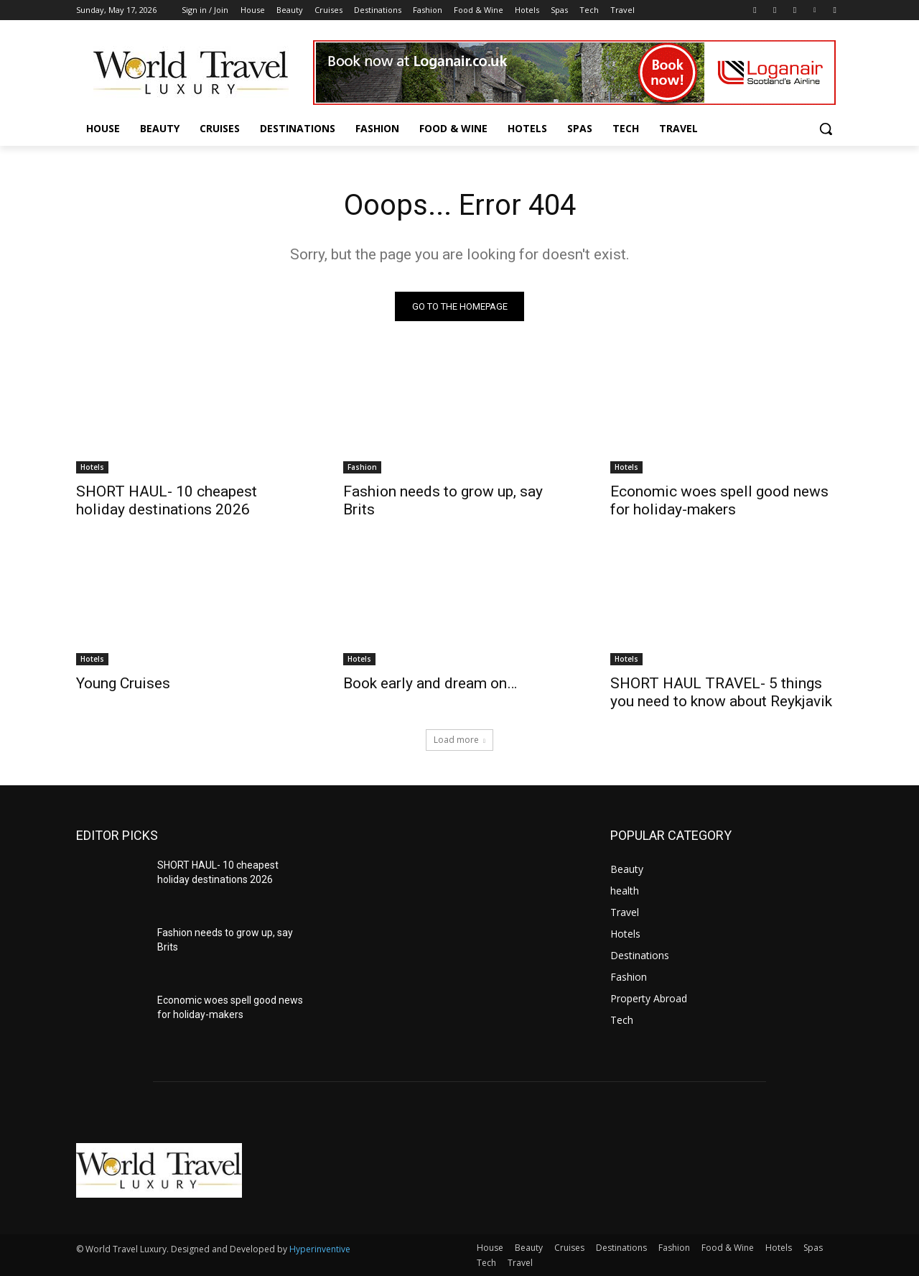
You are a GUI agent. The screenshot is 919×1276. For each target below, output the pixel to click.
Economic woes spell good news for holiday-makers (719, 500)
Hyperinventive (319, 1249)
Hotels (92, 467)
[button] (825, 128)
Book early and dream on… (430, 683)
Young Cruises (123, 683)
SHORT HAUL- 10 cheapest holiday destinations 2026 (166, 500)
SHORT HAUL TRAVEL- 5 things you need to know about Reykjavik (721, 692)
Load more (459, 740)
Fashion (362, 467)
